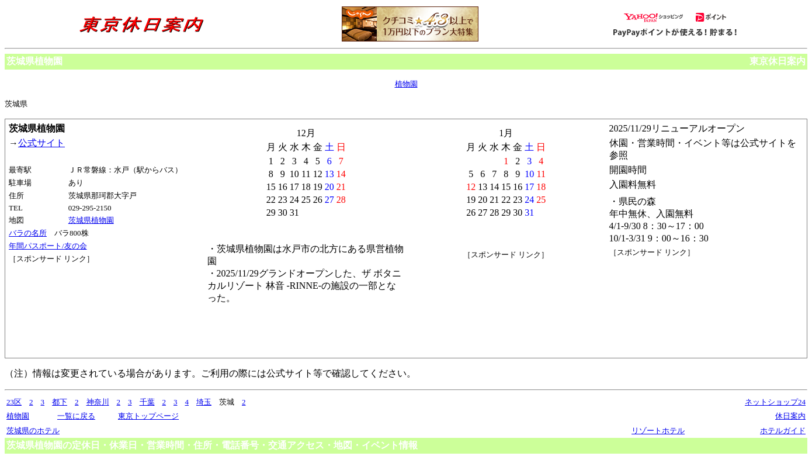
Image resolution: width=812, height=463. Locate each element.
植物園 (406, 84)
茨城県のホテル (33, 430)
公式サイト (41, 143)
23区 (14, 402)
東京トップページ (148, 416)
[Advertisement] (61, 308)
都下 (59, 402)
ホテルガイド (783, 430)
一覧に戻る (76, 416)
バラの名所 (28, 233)
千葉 (147, 402)
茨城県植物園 (91, 220)
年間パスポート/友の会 (48, 245)
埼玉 (203, 402)
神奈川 (97, 402)
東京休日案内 (777, 61)
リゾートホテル (658, 430)
